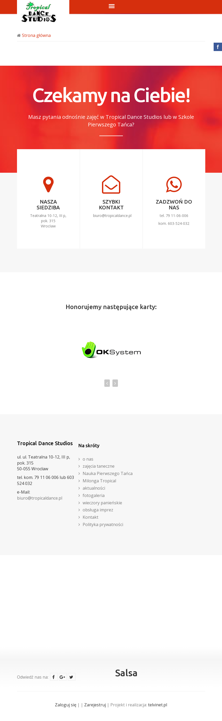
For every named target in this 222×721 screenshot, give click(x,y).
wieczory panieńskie (102, 503)
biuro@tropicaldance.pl (112, 215)
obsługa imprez (98, 510)
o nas (88, 459)
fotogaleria (94, 495)
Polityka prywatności (103, 524)
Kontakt (90, 517)
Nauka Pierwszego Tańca (108, 473)
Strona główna (36, 35)
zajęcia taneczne (99, 466)
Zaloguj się (65, 705)
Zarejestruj (95, 705)
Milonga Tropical (99, 481)
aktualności (94, 488)
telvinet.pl (157, 705)
